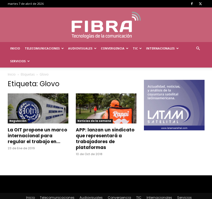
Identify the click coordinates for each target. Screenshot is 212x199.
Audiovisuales (82, 48)
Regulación (17, 108)
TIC (137, 48)
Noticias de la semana (94, 108)
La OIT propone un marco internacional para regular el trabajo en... (37, 123)
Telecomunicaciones (44, 48)
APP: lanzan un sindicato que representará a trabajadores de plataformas (105, 126)
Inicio (15, 48)
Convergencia (114, 48)
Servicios (20, 61)
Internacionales (162, 48)
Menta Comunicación (55, 194)
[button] (198, 48)
